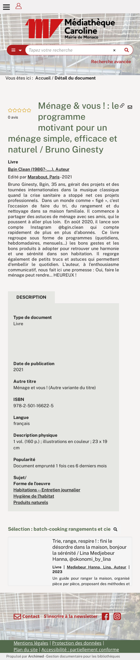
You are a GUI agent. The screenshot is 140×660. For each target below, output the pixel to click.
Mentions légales (31, 643)
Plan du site (26, 650)
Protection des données (77, 643)
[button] (20, 102)
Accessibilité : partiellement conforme (80, 650)
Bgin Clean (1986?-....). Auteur (38, 169)
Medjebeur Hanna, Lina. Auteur (97, 567)
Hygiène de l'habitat (33, 496)
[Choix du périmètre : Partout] (16, 50)
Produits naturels (30, 502)
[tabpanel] (63, 410)
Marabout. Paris (43, 177)
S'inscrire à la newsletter (70, 616)
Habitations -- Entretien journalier (46, 489)
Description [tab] (31, 297)
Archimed (36, 656)
